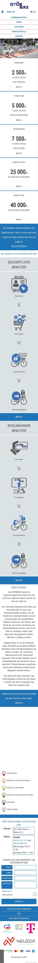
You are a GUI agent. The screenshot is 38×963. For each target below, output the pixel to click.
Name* (9, 867)
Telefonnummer (7, 878)
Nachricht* (7, 883)
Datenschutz (7, 891)
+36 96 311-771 (20, 840)
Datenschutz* (7, 895)
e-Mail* (9, 873)
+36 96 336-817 (20, 843)
